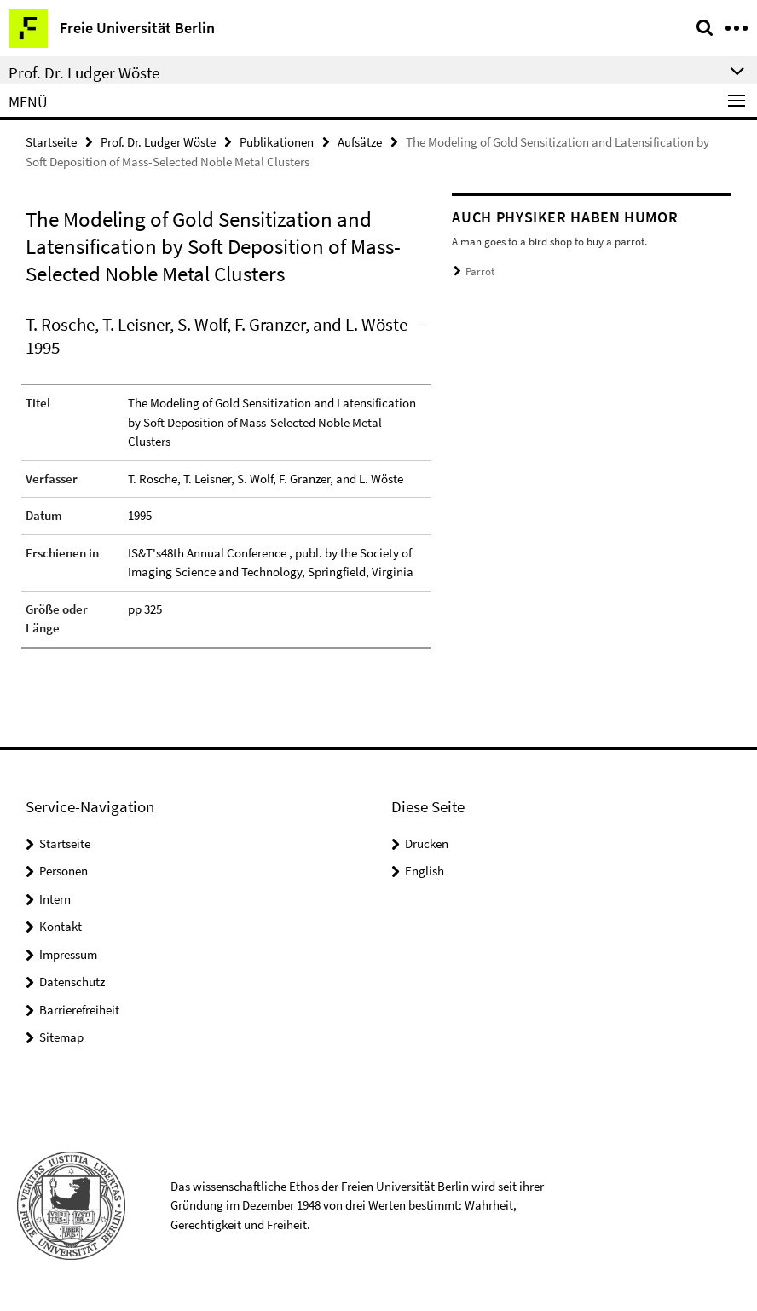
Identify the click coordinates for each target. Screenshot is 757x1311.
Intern (55, 899)
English (424, 871)
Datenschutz (72, 981)
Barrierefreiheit (79, 1010)
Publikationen (277, 142)
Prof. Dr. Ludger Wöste (158, 142)
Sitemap (61, 1037)
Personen (63, 871)
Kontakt (60, 926)
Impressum (68, 954)
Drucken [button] (426, 843)
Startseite (51, 142)
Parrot (479, 271)
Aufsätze (360, 142)
